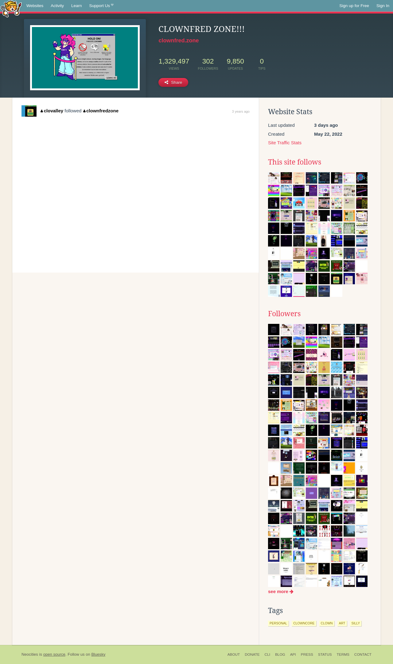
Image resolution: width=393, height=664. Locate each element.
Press (307, 654)
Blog (280, 654)
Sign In (382, 5)
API (293, 654)
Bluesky (98, 654)
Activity (57, 5)
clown (327, 623)
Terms (343, 654)
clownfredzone (101, 110)
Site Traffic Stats (285, 142)
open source (54, 654)
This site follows (294, 162)
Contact (363, 654)
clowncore (303, 623)
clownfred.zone (178, 40)
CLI (267, 654)
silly (356, 623)
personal (278, 623)
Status (325, 654)
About (234, 654)
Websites (34, 5)
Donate (252, 654)
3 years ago (241, 111)
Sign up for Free (354, 5)
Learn (76, 5)
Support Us (101, 5)
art (342, 623)
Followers (284, 314)
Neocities (29, 654)
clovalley (52, 110)
